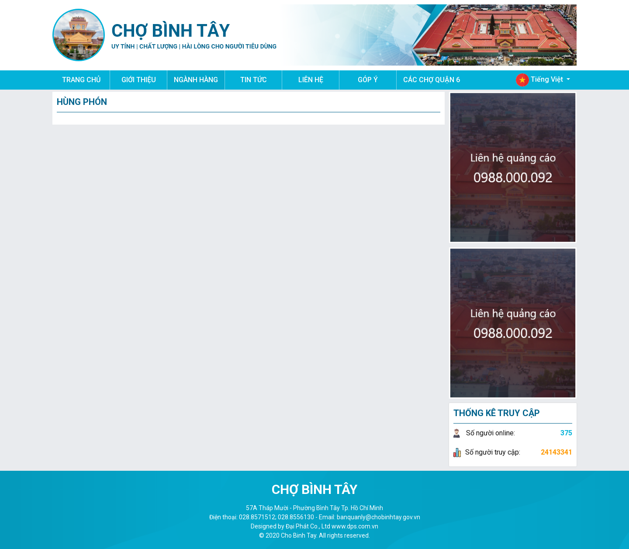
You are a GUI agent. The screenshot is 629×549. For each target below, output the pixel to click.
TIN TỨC (253, 80)
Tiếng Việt (540, 80)
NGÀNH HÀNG (196, 80)
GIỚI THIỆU (138, 80)
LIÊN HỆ (310, 80)
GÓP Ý (368, 80)
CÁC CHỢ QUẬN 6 (431, 80)
